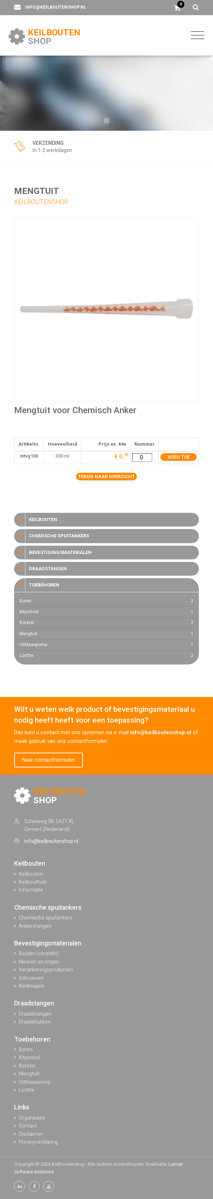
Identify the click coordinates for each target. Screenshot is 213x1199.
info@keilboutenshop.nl (55, 7)
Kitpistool (106, 612)
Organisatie (32, 1118)
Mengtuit (106, 634)
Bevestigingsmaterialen (48, 943)
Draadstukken (35, 1022)
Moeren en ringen (39, 962)
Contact (28, 1126)
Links (21, 1107)
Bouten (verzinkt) (39, 953)
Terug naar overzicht (106, 476)
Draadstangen (34, 1003)
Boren (106, 601)
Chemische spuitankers (48, 907)
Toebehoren (32, 1039)
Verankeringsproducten (46, 970)
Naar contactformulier (48, 760)
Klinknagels (32, 986)
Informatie (31, 890)
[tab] (106, 520)
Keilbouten (29, 863)
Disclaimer (31, 1134)
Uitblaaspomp (106, 644)
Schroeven (31, 978)
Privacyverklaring (38, 1142)
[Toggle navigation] (195, 35)
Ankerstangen (35, 926)
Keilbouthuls (33, 882)
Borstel (106, 622)
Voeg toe (179, 457)
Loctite (106, 655)
